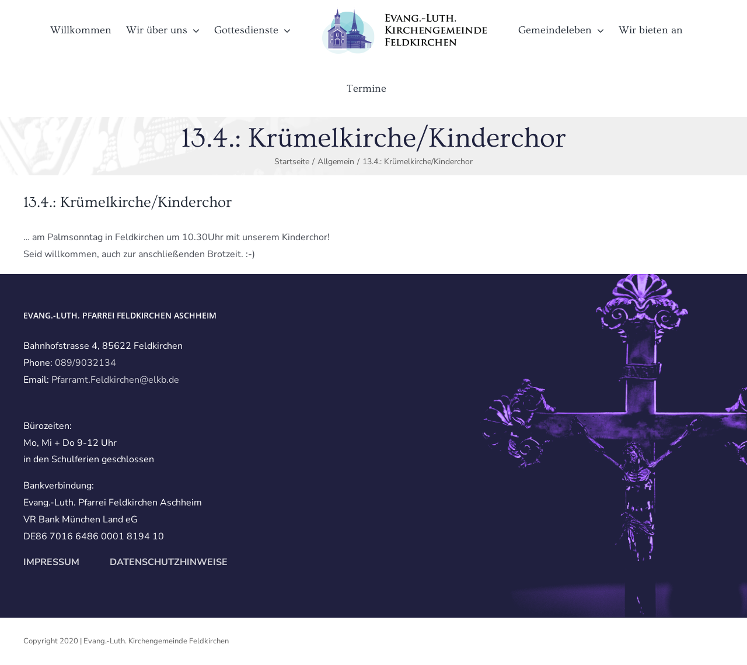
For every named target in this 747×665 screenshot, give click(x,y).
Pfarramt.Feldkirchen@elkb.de (115, 379)
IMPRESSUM (51, 562)
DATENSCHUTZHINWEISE (167, 562)
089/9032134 (85, 362)
